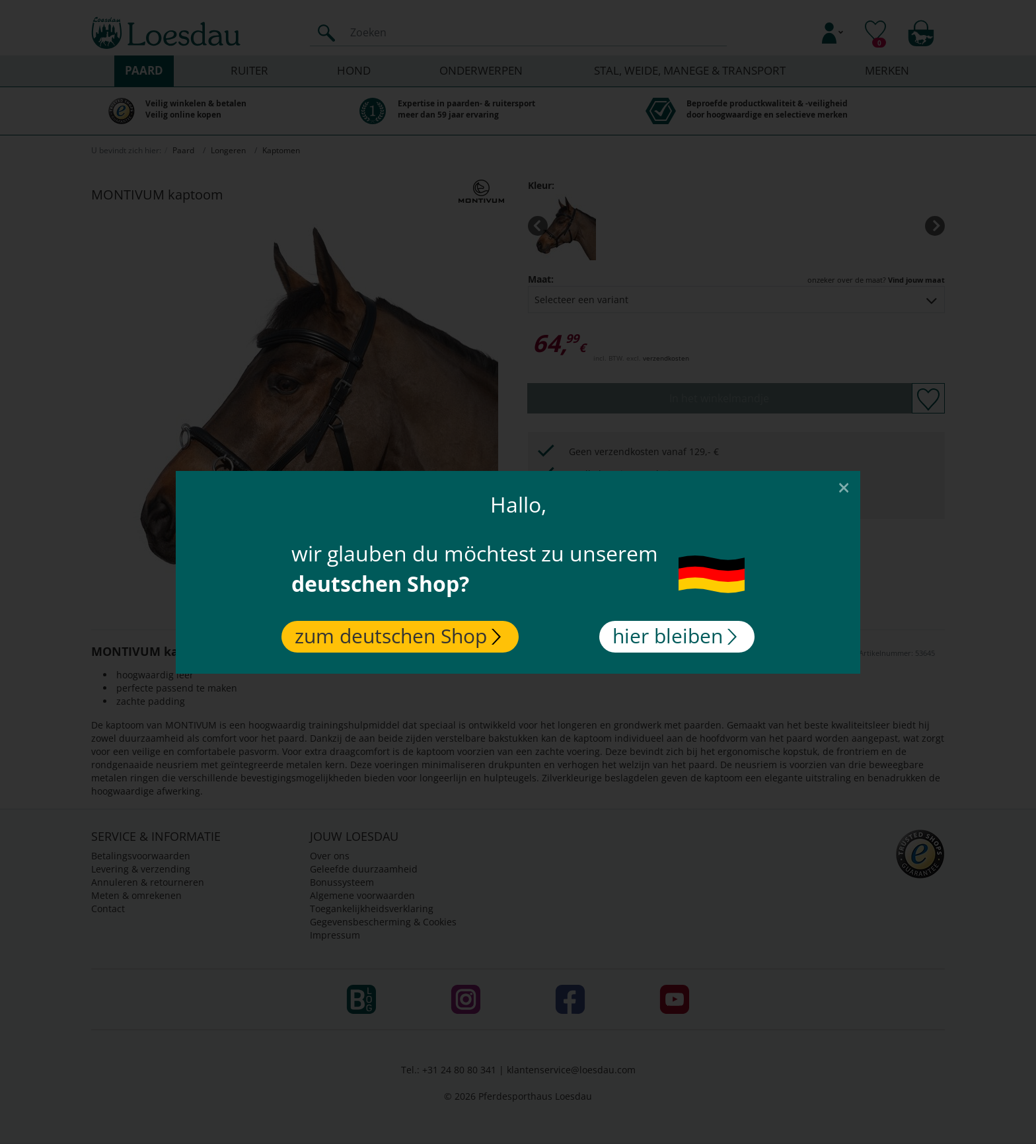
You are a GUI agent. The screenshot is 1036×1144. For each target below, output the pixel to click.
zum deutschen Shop (398, 635)
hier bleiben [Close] (674, 635)
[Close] (844, 486)
